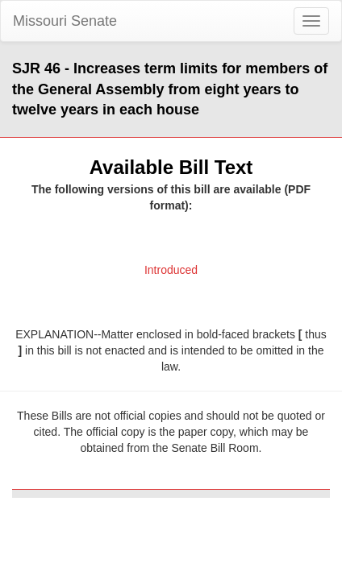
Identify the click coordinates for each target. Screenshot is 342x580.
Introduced (171, 269)
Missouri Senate (65, 21)
